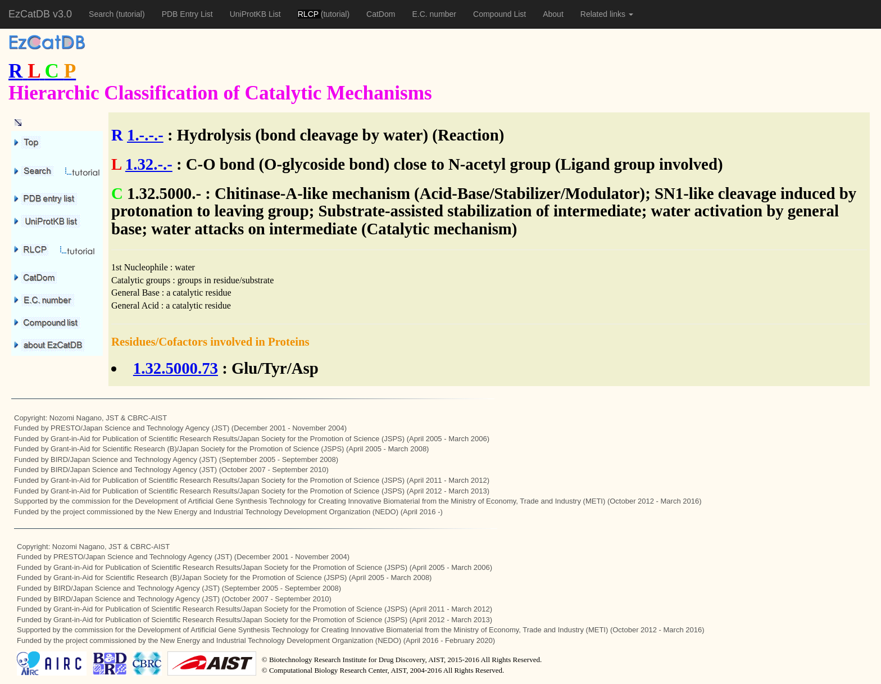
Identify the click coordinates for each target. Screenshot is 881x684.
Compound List (499, 14)
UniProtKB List (255, 14)
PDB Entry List (187, 14)
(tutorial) (130, 14)
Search (102, 14)
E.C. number (434, 14)
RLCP (309, 14)
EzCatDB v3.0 (40, 14)
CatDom (380, 14)
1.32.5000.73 (175, 368)
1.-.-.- (145, 135)
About (553, 14)
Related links (606, 14)
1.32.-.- (148, 164)
